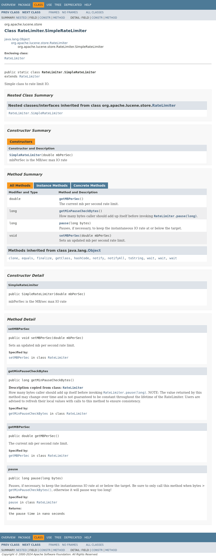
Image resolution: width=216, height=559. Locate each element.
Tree (58, 4)
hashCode (81, 258)
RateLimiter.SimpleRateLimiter (36, 113)
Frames (54, 12)
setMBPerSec (69, 235)
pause (64, 223)
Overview (8, 4)
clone (13, 258)
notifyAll (116, 258)
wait (151, 258)
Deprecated (73, 4)
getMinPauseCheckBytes (78, 211)
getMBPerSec (69, 199)
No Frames (70, 12)
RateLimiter (14, 58)
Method (59, 17)
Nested (21, 17)
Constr (45, 17)
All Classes (95, 12)
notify (98, 258)
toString (135, 258)
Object (94, 250)
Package (24, 4)
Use (49, 4)
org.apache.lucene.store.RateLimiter (39, 43)
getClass (62, 258)
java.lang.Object (17, 39)
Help (87, 4)
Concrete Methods (90, 185)
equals (27, 258)
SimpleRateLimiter (25, 155)
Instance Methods (51, 185)
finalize (44, 258)
